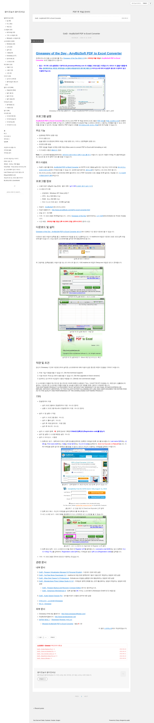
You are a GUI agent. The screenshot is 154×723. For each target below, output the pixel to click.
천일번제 (11, 90)
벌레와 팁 (8, 18)
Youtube (53, 720)
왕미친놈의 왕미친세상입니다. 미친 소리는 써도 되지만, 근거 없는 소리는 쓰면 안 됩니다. (64, 675)
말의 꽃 (9, 93)
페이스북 (89, 170)
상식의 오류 (11, 79)
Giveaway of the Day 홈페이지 (73, 58)
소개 (9, 47)
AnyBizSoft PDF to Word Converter (66, 167)
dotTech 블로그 (44, 620)
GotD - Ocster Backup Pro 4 (45, 649)
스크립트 (8, 29)
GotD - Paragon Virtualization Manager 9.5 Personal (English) (60, 572)
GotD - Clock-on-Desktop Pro (45, 651)
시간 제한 (99, 216)
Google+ (58, 720)
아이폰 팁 (10, 122)
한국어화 (10, 58)
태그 (5, 133)
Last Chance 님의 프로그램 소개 (14, 172)
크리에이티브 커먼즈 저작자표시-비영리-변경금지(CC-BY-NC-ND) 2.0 (67, 68)
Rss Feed (35, 720)
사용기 (9, 70)
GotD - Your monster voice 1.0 (45, 653)
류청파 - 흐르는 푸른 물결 (12, 164)
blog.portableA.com (10, 175)
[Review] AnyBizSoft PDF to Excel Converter (57, 624)
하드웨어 (8, 64)
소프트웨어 (9, 41)
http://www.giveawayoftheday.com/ (73, 614)
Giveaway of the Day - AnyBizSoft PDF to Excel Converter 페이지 (59, 232)
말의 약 (9, 96)
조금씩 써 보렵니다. (10, 147)
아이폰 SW (10, 116)
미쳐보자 (8, 102)
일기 (7, 110)
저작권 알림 (7, 150)
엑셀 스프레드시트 (112, 121)
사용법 (9, 52)
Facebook (47, 720)
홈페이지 (54, 150)
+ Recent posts (38, 708)
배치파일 (10, 32)
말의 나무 (8, 87)
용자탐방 (10, 104)
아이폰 (7, 113)
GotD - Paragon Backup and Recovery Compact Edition (61, 588)
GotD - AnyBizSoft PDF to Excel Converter (48, 18)
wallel (128, 720)
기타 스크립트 (11, 35)
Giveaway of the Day (79, 216)
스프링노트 (108, 628)
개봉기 (9, 67)
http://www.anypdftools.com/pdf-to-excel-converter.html (71, 210)
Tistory (117, 720)
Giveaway (11, 55)
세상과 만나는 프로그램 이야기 (13, 178)
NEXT (86, 696)
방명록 (6, 141)
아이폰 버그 (11, 125)
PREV (77, 696)
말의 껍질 (10, 99)
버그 (9, 23)
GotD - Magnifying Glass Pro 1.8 (46, 656)
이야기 (7, 76)
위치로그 (6, 139)
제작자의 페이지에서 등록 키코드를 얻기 (76, 155)
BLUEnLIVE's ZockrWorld (12, 180)
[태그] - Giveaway (45, 604)
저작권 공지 (7, 153)
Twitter (42, 720)
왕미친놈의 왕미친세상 (15, 12)
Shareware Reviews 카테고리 (61, 620)
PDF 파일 (100, 121)
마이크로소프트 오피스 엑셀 (88, 125)
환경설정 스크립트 (13, 38)
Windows (10, 44)
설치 (8, 50)
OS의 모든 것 (8, 161)
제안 (8, 26)
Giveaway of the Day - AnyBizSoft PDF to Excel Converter (79, 53)
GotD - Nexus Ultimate (43, 658)
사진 (8, 73)
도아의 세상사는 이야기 (11, 158)
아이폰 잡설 (11, 119)
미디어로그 (7, 136)
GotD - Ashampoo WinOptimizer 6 (54, 591)
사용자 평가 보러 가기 (84, 186)
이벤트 (9, 107)
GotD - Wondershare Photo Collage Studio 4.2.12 (56, 581)
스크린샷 (10, 61)
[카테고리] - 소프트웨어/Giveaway (51, 601)
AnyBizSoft (49, 207)
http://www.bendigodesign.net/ (65, 617)
